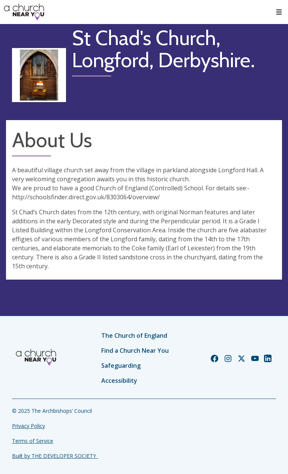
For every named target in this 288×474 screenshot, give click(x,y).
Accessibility (119, 380)
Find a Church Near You (135, 350)
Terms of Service (32, 440)
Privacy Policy (28, 425)
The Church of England (134, 335)
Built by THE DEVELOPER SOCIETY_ (55, 455)
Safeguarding (121, 365)
